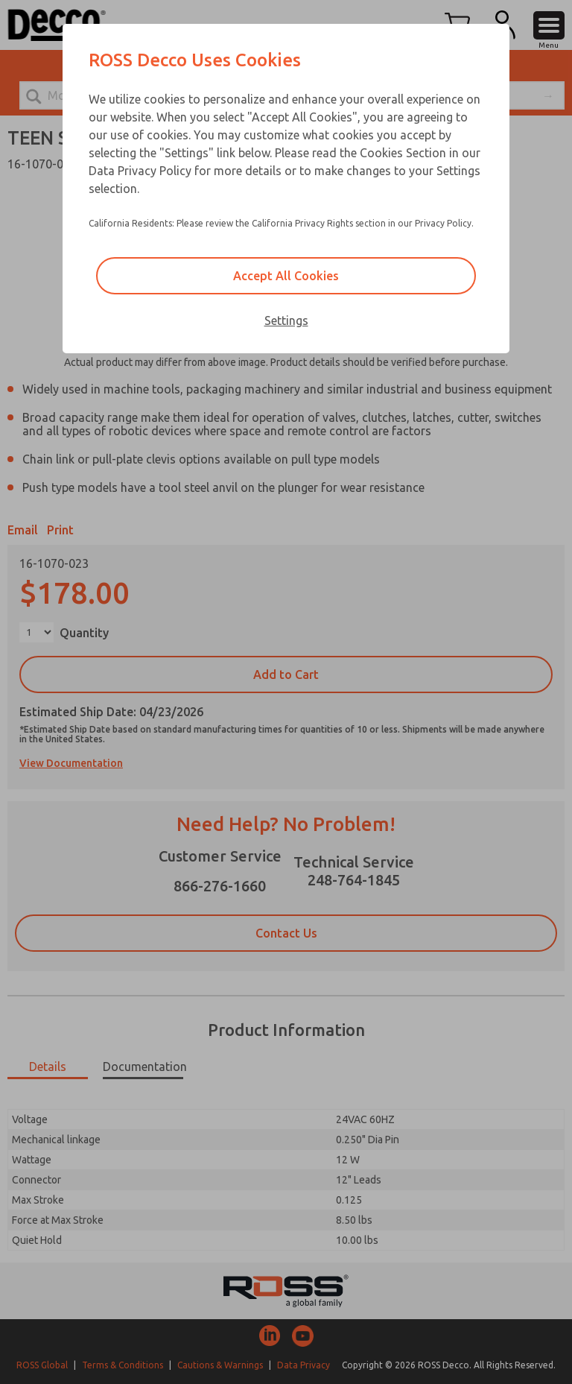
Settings (286, 320)
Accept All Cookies (286, 275)
